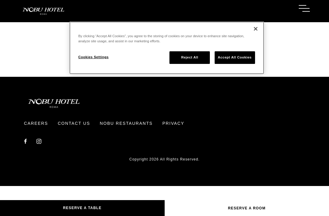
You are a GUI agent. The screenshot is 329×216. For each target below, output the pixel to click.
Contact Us (74, 123)
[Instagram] (39, 140)
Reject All (189, 57)
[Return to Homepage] (92, 11)
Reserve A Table (82, 208)
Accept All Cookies (235, 57)
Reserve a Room (247, 208)
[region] (166, 48)
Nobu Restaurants (126, 123)
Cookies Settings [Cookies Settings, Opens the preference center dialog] (93, 57)
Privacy (173, 123)
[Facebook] (25, 140)
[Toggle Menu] (304, 8)
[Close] (255, 28)
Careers (36, 123)
